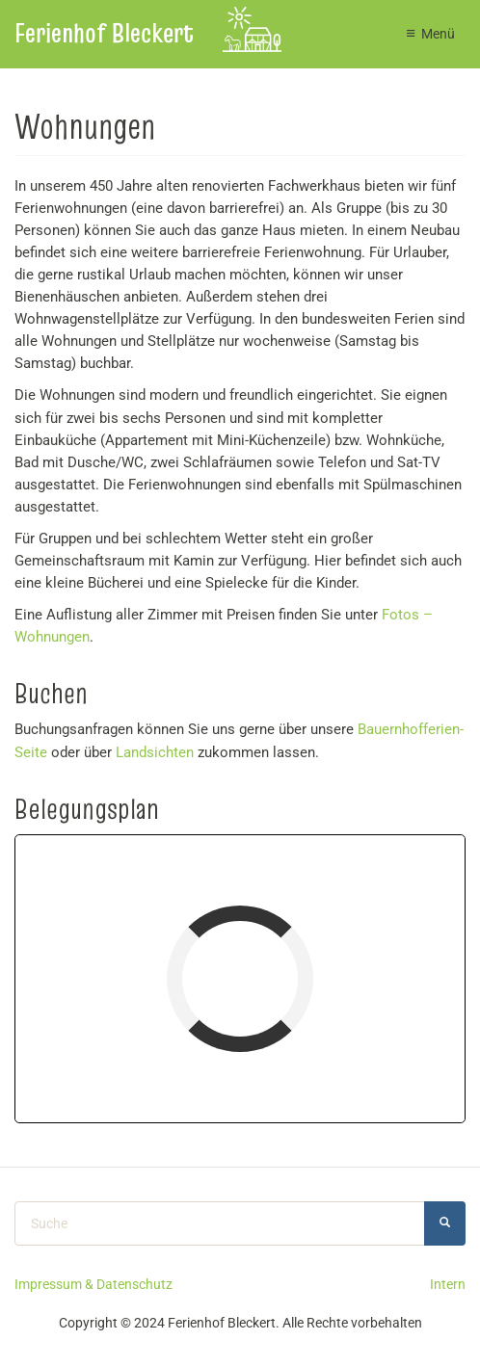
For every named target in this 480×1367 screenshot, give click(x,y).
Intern (448, 1284)
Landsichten (155, 752)
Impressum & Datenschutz (93, 1284)
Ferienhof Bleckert (104, 33)
